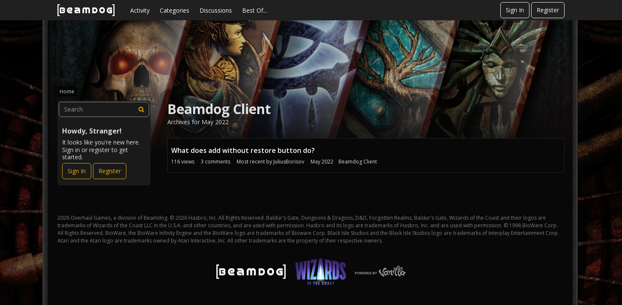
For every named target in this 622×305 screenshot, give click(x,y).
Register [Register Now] (109, 171)
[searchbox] (104, 109)
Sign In (515, 10)
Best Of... (254, 10)
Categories (174, 10)
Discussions (215, 10)
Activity (140, 10)
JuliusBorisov (288, 161)
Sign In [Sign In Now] (77, 171)
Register (548, 10)
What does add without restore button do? (243, 150)
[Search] (141, 109)
